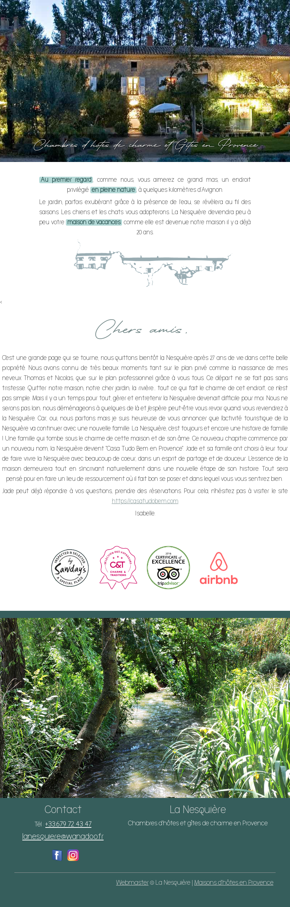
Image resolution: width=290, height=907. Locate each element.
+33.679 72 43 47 (68, 824)
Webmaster (132, 882)
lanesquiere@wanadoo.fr (63, 836)
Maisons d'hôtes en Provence (233, 882)
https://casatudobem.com (145, 501)
